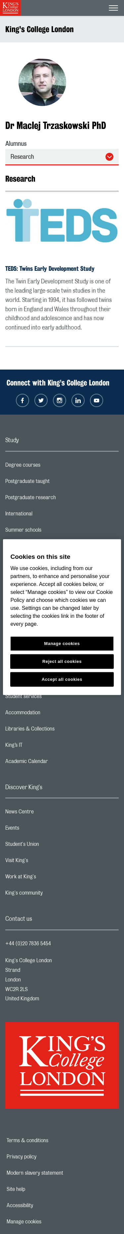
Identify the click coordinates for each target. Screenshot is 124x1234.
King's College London (39, 29)
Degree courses (49, 466)
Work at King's (47, 878)
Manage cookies (47, 1221)
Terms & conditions (50, 1140)
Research (22, 157)
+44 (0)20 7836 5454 (28, 943)
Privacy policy (44, 1156)
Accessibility (43, 1205)
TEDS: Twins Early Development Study (50, 268)
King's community (50, 894)
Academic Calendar (53, 763)
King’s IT (40, 746)
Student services (49, 698)
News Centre (45, 813)
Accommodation (49, 714)
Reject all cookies (62, 661)
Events (38, 829)
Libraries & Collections (56, 730)
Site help (39, 1189)
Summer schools (49, 531)
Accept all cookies (62, 679)
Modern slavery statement (58, 1173)
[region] (62, 617)
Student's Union (48, 846)
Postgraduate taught (53, 483)
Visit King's (43, 862)
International (45, 515)
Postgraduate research (56, 499)
